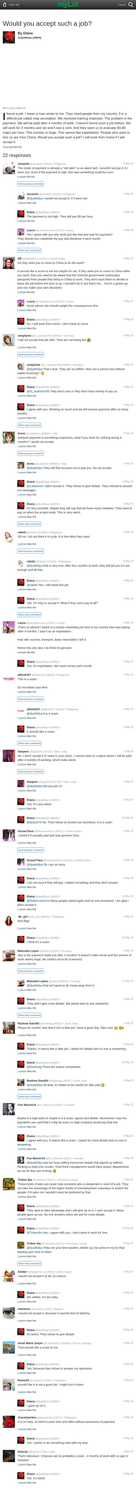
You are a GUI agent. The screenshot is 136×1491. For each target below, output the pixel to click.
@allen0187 (38, 674)
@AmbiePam (35, 1271)
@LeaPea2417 (52, 1343)
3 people (21, 243)
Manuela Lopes (28, 950)
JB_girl (23, 916)
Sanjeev (23, 751)
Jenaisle (23, 163)
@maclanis (37, 1309)
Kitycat (23, 1451)
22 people (8, 147)
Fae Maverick (27, 1104)
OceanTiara (26, 831)
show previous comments (30, 184)
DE (20, 258)
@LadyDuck (33, 433)
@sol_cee (34, 916)
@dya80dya (25, 37)
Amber (22, 1271)
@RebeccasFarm (44, 831)
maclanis (24, 1308)
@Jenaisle (36, 163)
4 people (21, 176)
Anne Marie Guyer (30, 1343)
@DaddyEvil (30, 258)
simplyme (24, 335)
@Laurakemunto (45, 230)
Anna (21, 433)
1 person (22, 203)
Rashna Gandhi (28, 1023)
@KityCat (33, 1451)
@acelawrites (27, 1417)
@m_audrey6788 (42, 335)
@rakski (31, 532)
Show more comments (29, 250)
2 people (21, 221)
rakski (22, 532)
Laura (31, 230)
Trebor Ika (25, 1179)
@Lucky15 (36, 1380)
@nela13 (45, 950)
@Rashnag (46, 1023)
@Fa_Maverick (45, 1104)
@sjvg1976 (36, 751)
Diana (28, 33)
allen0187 (24, 674)
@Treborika (39, 1179)
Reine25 (23, 1380)
